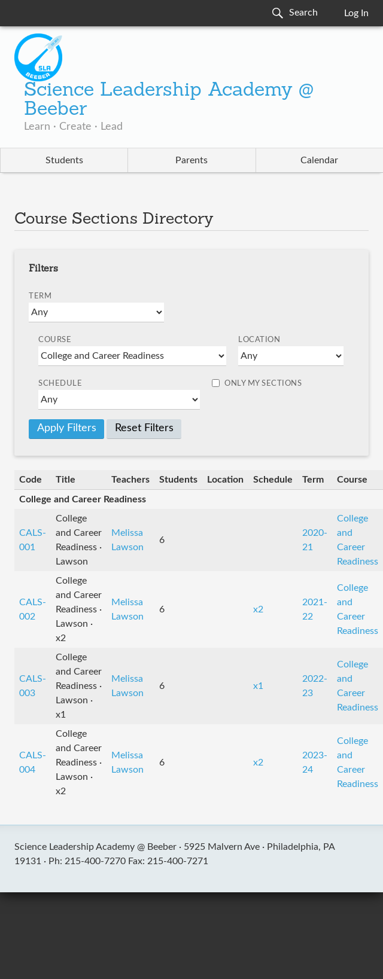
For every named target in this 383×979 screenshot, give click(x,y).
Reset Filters (144, 428)
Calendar (319, 160)
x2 (258, 609)
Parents (191, 160)
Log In (356, 13)
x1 (258, 686)
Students (64, 160)
